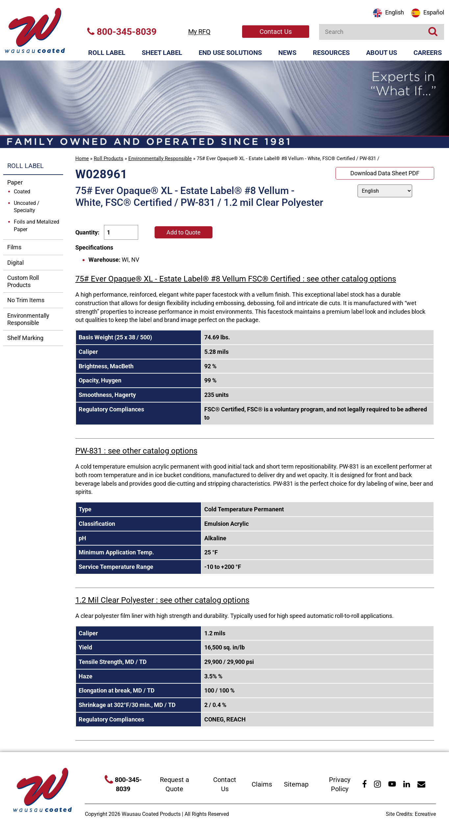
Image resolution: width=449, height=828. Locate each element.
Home (82, 158)
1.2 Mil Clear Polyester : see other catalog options (162, 600)
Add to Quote (183, 232)
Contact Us (276, 32)
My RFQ (199, 32)
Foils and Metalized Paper (36, 225)
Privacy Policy (339, 784)
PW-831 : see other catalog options (136, 450)
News (287, 53)
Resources (331, 53)
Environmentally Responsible (160, 158)
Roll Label (106, 53)
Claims (262, 784)
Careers (427, 53)
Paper (15, 182)
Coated (22, 191)
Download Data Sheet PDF (384, 173)
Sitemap (296, 784)
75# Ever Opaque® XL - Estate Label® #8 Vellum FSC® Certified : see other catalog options (235, 278)
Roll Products (108, 158)
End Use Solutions (230, 53)
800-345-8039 (122, 31)
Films (14, 247)
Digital (15, 262)
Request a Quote (174, 784)
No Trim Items (25, 300)
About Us (381, 53)
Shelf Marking (25, 337)
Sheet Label (162, 53)
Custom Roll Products (23, 281)
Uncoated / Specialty (26, 207)
